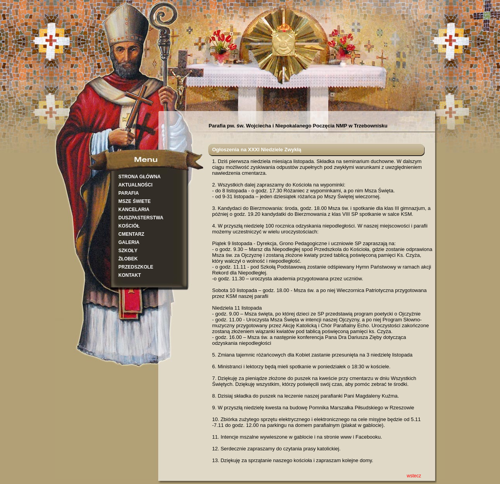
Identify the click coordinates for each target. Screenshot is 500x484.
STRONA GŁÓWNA (139, 176)
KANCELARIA (133, 209)
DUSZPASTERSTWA (140, 217)
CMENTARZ (131, 234)
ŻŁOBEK (128, 259)
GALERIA (128, 242)
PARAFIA (128, 193)
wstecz (414, 476)
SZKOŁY (128, 250)
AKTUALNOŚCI (135, 185)
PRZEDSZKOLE (135, 267)
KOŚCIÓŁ (129, 226)
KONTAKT (129, 275)
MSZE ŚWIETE (134, 201)
